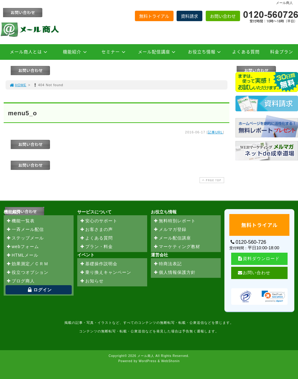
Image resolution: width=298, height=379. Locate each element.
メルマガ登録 (169, 229)
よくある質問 (246, 51)
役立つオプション (27, 272)
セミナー (114, 51)
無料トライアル (154, 16)
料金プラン (281, 51)
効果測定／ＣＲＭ (27, 264)
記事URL (215, 132)
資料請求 (189, 16)
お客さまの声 (96, 229)
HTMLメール (22, 255)
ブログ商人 (20, 281)
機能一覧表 (20, 221)
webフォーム (22, 247)
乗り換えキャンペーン (105, 272)
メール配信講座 (158, 51)
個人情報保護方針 (174, 272)
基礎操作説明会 (98, 264)
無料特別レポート (174, 221)
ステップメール (25, 238)
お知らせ (92, 281)
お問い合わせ (223, 16)
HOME (17, 85)
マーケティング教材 (176, 247)
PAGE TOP (211, 180)
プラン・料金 (96, 247)
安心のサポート (98, 221)
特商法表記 (167, 264)
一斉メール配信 (25, 229)
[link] (273, 296)
